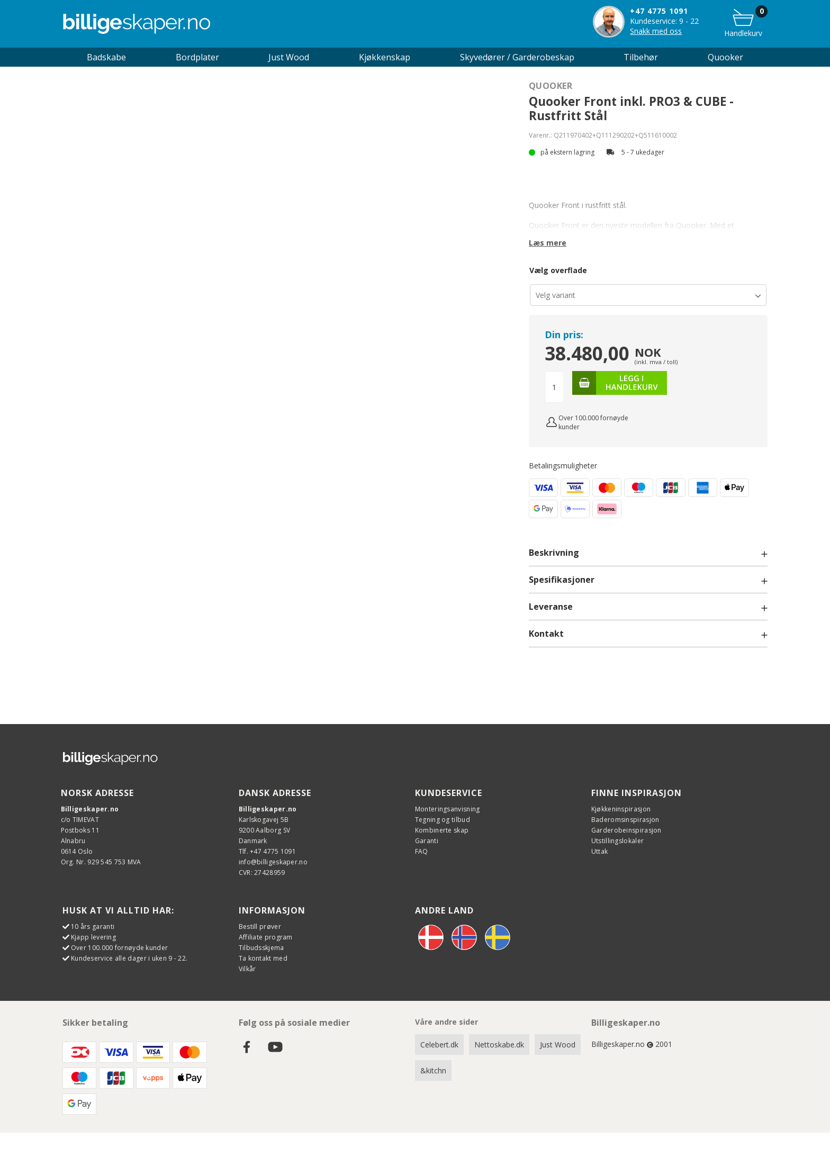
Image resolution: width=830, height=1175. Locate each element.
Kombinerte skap (442, 830)
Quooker (725, 57)
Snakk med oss (656, 31)
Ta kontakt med (263, 958)
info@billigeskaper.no (273, 861)
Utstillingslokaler (617, 840)
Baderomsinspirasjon (625, 819)
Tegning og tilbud (442, 819)
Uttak (599, 851)
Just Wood (557, 1045)
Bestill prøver (260, 926)
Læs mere (547, 243)
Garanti (426, 840)
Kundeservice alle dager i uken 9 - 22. (129, 958)
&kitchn (433, 1070)
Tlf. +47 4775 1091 (267, 851)
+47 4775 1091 (659, 11)
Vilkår (247, 968)
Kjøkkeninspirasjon (621, 809)
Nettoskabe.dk (499, 1045)
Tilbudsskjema (261, 947)
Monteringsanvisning (447, 809)
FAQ (421, 851)
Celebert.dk (439, 1045)
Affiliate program (266, 937)
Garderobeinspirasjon (626, 830)
